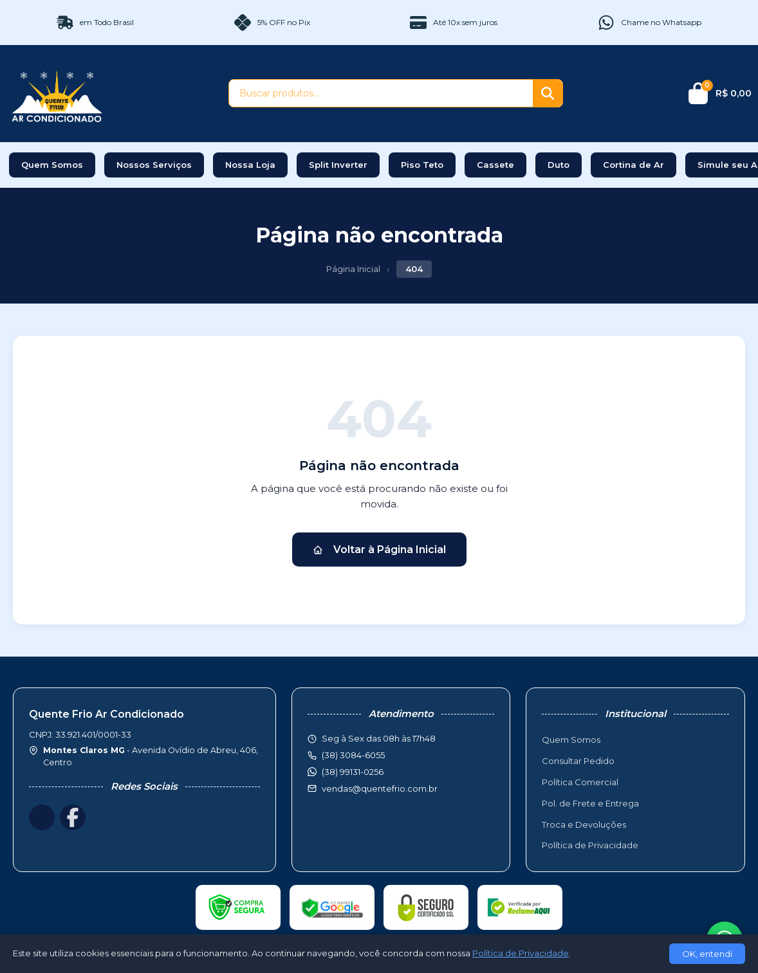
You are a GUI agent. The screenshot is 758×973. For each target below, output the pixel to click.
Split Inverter (338, 164)
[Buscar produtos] (381, 93)
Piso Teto (422, 164)
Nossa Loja (250, 164)
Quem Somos (52, 164)
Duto (558, 164)
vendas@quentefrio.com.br (380, 788)
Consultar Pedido (578, 761)
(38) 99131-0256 (353, 772)
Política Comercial (580, 782)
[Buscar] (547, 93)
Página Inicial (353, 269)
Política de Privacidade (590, 845)
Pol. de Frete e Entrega (590, 803)
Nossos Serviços (154, 164)
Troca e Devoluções (584, 824)
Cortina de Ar (633, 164)
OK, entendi (707, 954)
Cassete (495, 164)
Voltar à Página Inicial (379, 549)
